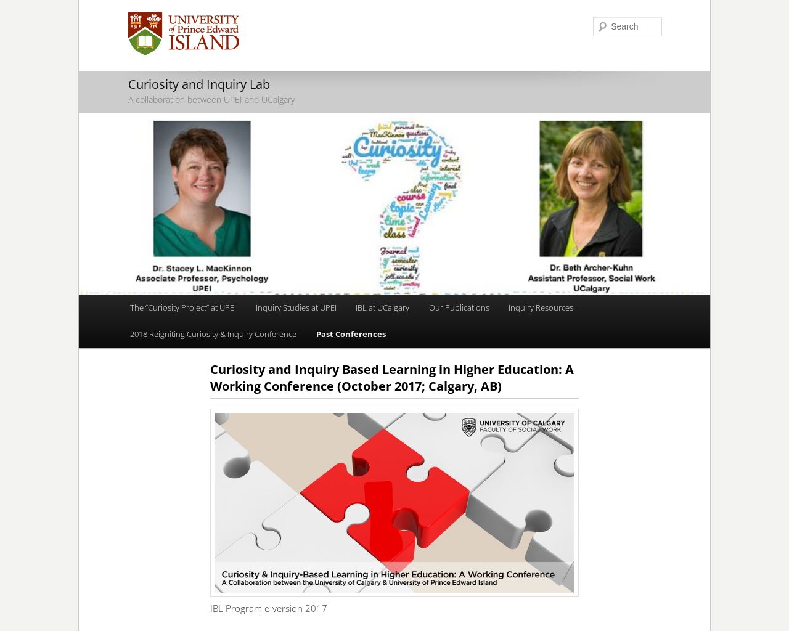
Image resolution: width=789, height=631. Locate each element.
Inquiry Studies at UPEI (296, 307)
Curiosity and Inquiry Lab (199, 84)
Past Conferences (351, 334)
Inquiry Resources (541, 307)
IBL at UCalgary (382, 307)
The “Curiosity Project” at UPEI (183, 307)
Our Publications (459, 307)
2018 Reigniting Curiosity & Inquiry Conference (213, 334)
